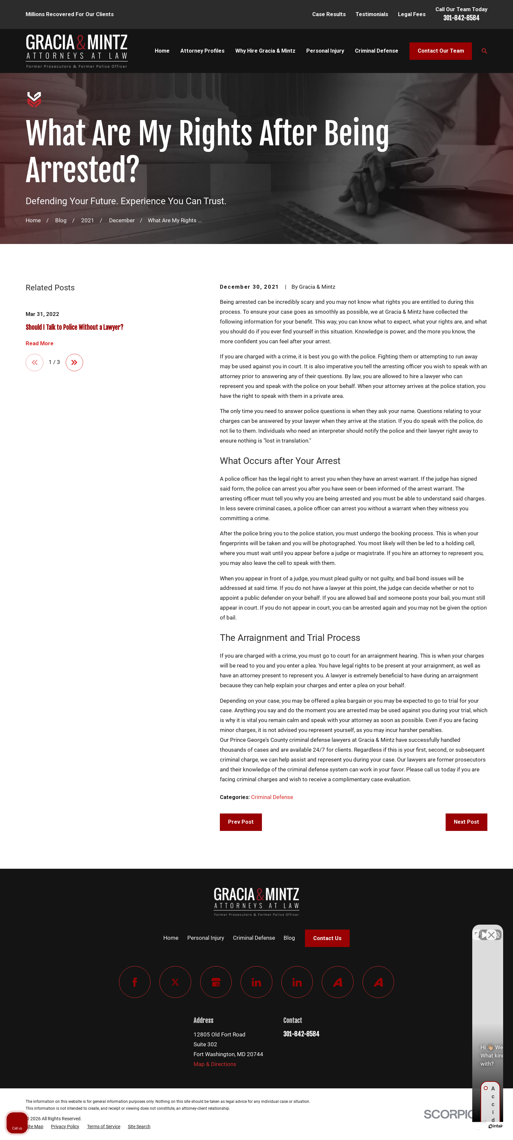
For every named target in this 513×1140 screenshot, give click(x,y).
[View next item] (74, 362)
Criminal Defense (272, 797)
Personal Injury (205, 938)
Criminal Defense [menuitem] (376, 51)
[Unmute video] (396, 930)
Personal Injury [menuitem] (325, 51)
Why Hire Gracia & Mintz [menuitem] (265, 51)
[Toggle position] (477, 930)
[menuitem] (34, 1126)
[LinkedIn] (256, 982)
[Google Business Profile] (216, 982)
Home (170, 938)
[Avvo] (338, 982)
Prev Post (241, 822)
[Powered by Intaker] (457, 1126)
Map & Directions (215, 1064)
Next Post (466, 822)
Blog (289, 938)
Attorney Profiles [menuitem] (202, 51)
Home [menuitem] (162, 51)
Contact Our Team (441, 51)
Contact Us (327, 938)
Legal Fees (412, 14)
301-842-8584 (461, 18)
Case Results (329, 14)
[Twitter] (175, 982)
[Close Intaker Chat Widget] (491, 930)
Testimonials (372, 14)
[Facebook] (135, 982)
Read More (40, 344)
